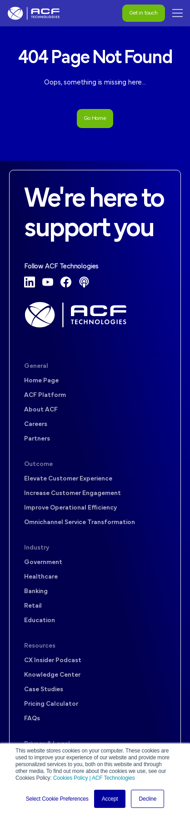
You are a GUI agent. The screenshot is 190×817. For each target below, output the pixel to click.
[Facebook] (65, 282)
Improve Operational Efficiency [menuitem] (70, 508)
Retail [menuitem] (33, 606)
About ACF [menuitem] (41, 410)
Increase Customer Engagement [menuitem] (72, 493)
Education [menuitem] (39, 621)
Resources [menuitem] (39, 646)
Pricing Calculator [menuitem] (51, 704)
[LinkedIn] (29, 282)
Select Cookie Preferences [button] (57, 799)
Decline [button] (147, 799)
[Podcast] (84, 282)
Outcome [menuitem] (38, 464)
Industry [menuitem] (36, 548)
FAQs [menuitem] (32, 719)
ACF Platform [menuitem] (45, 395)
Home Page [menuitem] (41, 381)
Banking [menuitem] (36, 591)
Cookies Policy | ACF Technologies (94, 778)
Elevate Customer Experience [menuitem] (68, 479)
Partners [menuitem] (37, 439)
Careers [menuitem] (35, 424)
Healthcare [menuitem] (41, 577)
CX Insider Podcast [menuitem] (52, 661)
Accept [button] (110, 799)
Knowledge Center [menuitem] (52, 675)
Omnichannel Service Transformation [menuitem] (79, 522)
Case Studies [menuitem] (43, 690)
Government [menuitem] (43, 562)
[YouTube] (47, 282)
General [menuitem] (36, 366)
